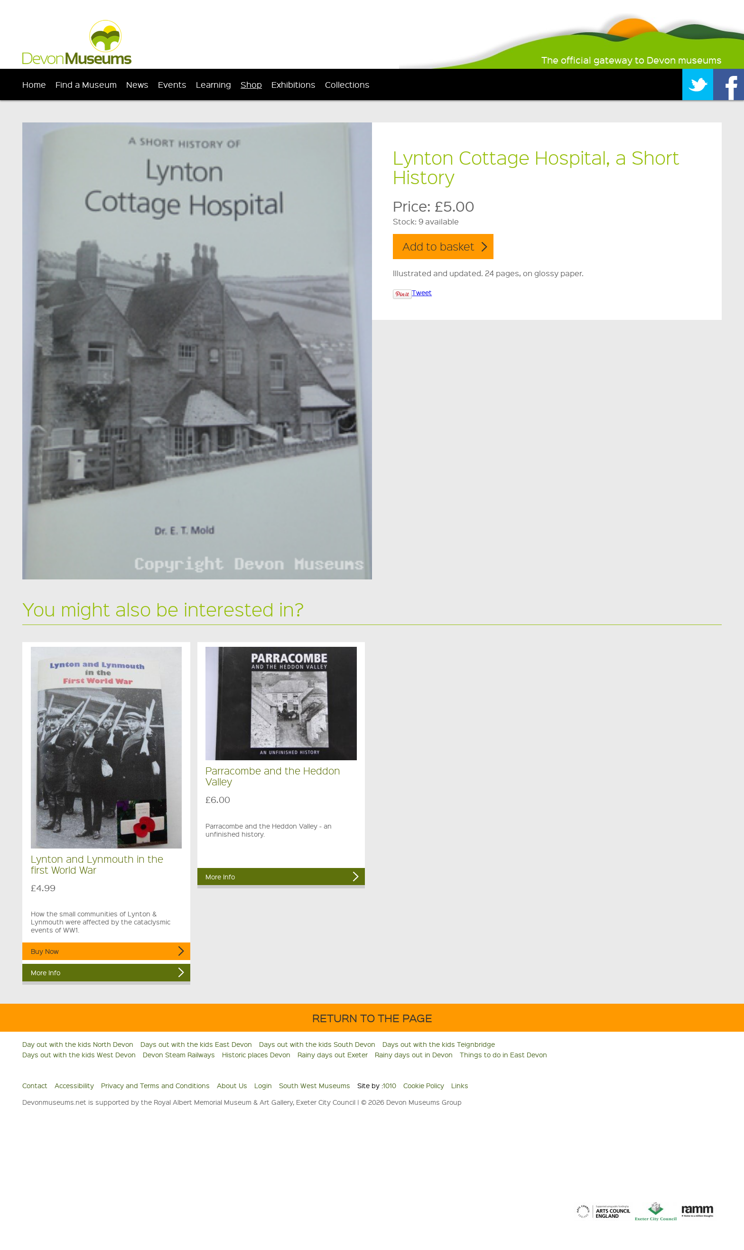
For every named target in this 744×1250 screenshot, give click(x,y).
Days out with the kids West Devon (79, 1054)
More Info (45, 972)
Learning (213, 84)
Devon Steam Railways (179, 1054)
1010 (389, 1085)
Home (34, 84)
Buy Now (45, 951)
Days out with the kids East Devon (196, 1044)
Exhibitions (293, 84)
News (137, 84)
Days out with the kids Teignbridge (438, 1044)
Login (263, 1085)
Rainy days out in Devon (414, 1054)
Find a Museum (86, 84)
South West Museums (314, 1085)
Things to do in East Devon (503, 1054)
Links (459, 1085)
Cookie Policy (423, 1085)
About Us (232, 1085)
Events (172, 84)
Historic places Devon (256, 1054)
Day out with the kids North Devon (77, 1044)
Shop (251, 84)
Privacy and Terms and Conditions (155, 1085)
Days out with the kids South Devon (317, 1044)
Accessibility (74, 1085)
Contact (34, 1085)
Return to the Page (372, 1017)
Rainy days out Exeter (333, 1054)
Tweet (422, 292)
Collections (347, 84)
